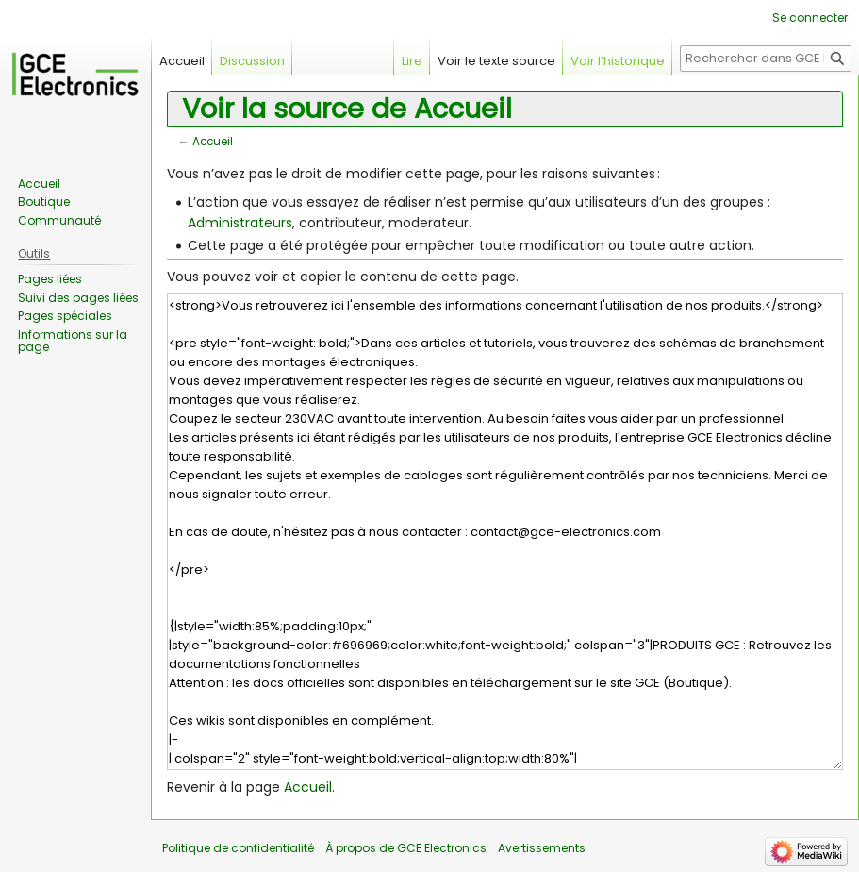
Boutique (44, 201)
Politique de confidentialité (238, 848)
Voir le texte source (496, 61)
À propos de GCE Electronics (406, 848)
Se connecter (810, 17)
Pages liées (50, 279)
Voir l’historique (617, 61)
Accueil (212, 141)
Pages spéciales (65, 316)
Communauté (59, 220)
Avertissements (542, 848)
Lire (412, 61)
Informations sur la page (72, 341)
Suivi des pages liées (78, 298)
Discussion (252, 61)
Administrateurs (240, 222)
